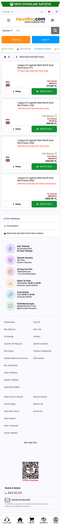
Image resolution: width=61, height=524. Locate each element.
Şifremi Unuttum (40, 344)
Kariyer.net (37, 411)
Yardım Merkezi (11, 433)
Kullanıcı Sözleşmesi (42, 351)
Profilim (36, 336)
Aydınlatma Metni (12, 387)
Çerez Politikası (11, 373)
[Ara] (55, 30)
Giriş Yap (37, 329)
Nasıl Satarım (10, 418)
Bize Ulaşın (9, 351)
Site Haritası (38, 358)
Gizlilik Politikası (11, 380)
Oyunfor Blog (9, 404)
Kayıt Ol (36, 322)
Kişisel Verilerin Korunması (16, 358)
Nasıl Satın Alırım (11, 411)
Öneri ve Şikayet (11, 426)
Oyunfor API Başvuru (13, 344)
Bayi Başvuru (9, 329)
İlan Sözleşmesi (11, 365)
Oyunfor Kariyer (40, 397)
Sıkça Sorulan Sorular (13, 397)
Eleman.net (38, 404)
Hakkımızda (9, 322)
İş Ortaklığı (8, 336)
